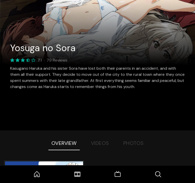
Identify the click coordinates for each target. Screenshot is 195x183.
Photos (133, 143)
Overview (64, 143)
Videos (100, 143)
